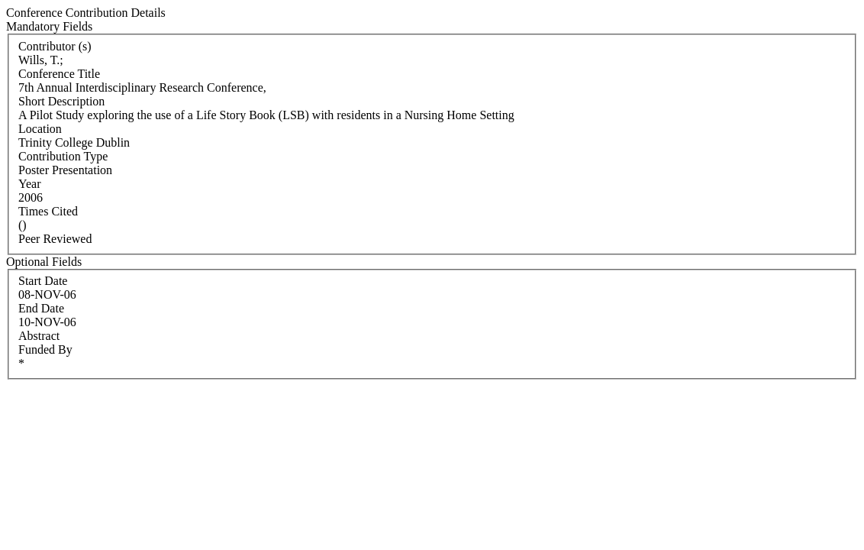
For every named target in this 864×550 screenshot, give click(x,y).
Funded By (45, 349)
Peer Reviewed (55, 238)
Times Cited (48, 211)
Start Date (42, 280)
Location (40, 128)
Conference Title (59, 73)
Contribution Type (63, 156)
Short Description (61, 101)
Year (29, 183)
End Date (41, 308)
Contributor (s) (55, 46)
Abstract (39, 335)
